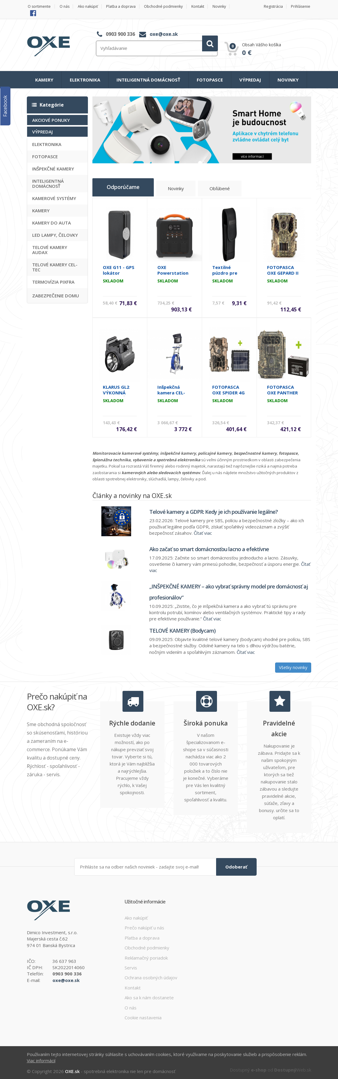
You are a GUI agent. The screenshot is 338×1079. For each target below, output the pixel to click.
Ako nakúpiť (91, 6)
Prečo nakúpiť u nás (144, 926)
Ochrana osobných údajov (151, 976)
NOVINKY (288, 80)
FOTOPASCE (210, 80)
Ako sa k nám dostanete (149, 996)
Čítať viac (203, 531)
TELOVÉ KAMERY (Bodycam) (182, 629)
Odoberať (236, 865)
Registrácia (272, 6)
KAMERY (44, 80)
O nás (66, 6)
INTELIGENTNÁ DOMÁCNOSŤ (148, 80)
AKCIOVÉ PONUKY (51, 120)
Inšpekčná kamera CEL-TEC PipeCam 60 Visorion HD (173, 393)
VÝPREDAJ (250, 80)
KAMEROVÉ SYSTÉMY (54, 198)
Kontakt (208, 6)
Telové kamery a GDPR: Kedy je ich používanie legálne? (213, 510)
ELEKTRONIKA (85, 80)
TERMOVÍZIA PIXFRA (53, 282)
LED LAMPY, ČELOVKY (55, 235)
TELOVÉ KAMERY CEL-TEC (54, 267)
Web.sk (292, 1068)
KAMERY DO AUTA (51, 223)
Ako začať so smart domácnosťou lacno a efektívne (209, 547)
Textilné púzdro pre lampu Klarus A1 (226, 274)
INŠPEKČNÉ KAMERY (53, 169)
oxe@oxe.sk (164, 34)
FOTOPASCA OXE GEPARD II (283, 268)
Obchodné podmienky (172, 6)
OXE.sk (72, 1069)
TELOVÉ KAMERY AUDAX (49, 249)
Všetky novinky (293, 666)
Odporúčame (126, 187)
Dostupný (248, 1068)
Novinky (38, 12)
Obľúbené (227, 189)
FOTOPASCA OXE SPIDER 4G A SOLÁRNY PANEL (228, 393)
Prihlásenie (301, 6)
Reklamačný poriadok (146, 956)
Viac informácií (41, 1058)
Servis (131, 966)
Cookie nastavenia (143, 1015)
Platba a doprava (127, 6)
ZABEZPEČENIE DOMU (55, 296)
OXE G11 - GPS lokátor (118, 268)
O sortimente (38, 6)
